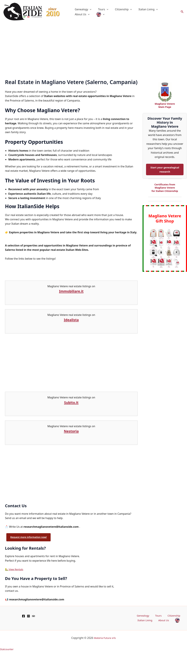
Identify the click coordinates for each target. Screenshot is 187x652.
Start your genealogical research (164, 170)
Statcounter (7, 650)
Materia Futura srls (105, 638)
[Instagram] (28, 616)
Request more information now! (30, 537)
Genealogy (82, 9)
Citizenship (120, 9)
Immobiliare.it (71, 291)
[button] (89, 9)
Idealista (71, 319)
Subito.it (71, 402)
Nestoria (71, 431)
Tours (101, 9)
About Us (165, 9)
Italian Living (143, 9)
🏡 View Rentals (15, 569)
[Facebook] (23, 616)
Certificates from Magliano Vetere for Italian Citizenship (165, 188)
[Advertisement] (93, 48)
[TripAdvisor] (33, 616)
